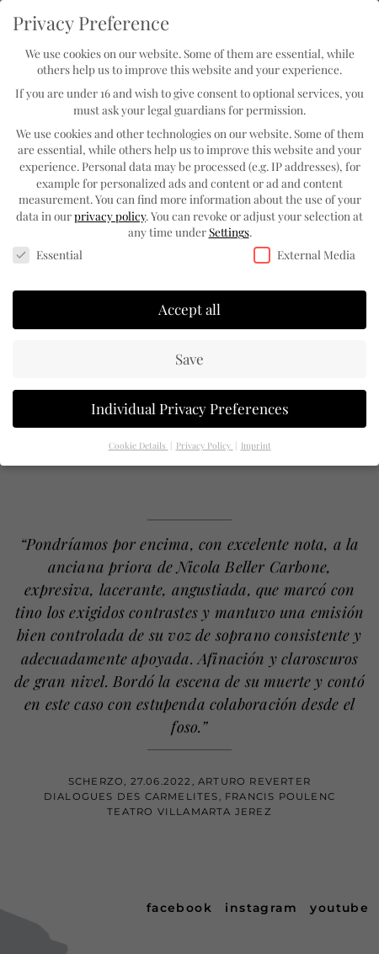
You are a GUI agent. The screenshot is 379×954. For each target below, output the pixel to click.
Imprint (256, 442)
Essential (48, 252)
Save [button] (189, 356)
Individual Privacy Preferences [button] (190, 406)
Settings (229, 229)
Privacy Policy (204, 442)
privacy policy (110, 213)
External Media (304, 252)
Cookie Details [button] (138, 442)
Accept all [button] (189, 306)
